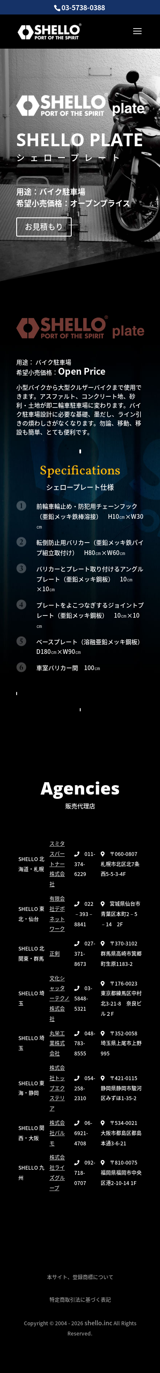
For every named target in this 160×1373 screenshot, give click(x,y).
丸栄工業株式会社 (57, 1043)
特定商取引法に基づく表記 (80, 1300)
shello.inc (98, 1322)
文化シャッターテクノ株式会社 (59, 998)
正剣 (54, 953)
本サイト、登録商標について (80, 1277)
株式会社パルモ (57, 1133)
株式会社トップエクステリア (57, 1088)
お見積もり (44, 226)
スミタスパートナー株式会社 (57, 864)
